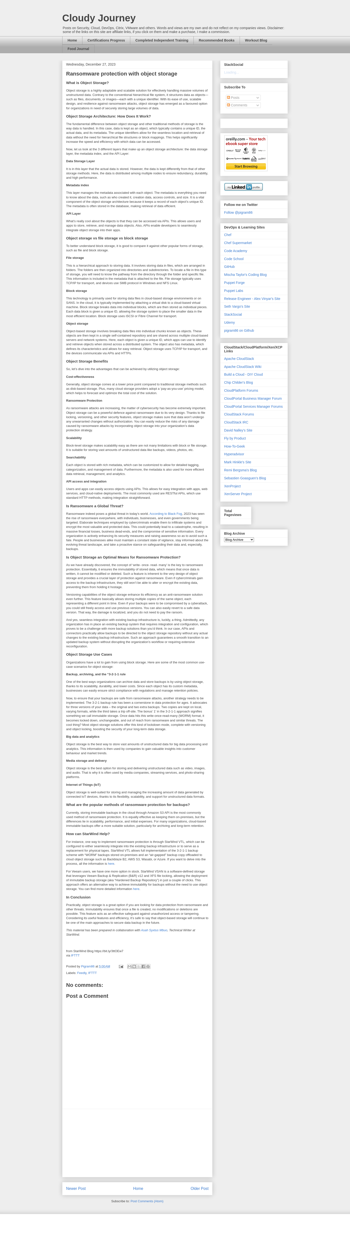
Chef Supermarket (238, 243)
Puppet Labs (233, 291)
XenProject (232, 486)
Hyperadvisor (234, 454)
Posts (233, 98)
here (111, 863)
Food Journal (78, 49)
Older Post (200, 1188)
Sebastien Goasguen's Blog (245, 478)
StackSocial (233, 314)
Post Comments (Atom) (147, 1201)
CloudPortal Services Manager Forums (253, 406)
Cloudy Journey (99, 18)
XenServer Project (238, 494)
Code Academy (235, 251)
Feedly (82, 973)
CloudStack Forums (239, 414)
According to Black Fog (165, 514)
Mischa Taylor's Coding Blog (245, 275)
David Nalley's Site (238, 430)
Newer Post (76, 1188)
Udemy (229, 322)
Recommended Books (217, 40)
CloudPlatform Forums (241, 390)
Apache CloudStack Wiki (242, 367)
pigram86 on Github (239, 330)
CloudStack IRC (236, 422)
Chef (227, 235)
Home (72, 40)
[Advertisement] (137, 1143)
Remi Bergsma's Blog (240, 470)
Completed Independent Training (161, 40)
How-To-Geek (234, 446)
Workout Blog (256, 40)
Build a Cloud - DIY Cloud (243, 374)
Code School (234, 259)
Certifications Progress (106, 40)
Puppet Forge (234, 283)
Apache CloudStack (239, 359)
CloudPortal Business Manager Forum (253, 398)
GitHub (229, 267)
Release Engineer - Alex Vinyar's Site (252, 299)
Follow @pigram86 (238, 212)
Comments (237, 105)
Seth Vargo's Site (237, 306)
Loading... (231, 72)
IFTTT (75, 955)
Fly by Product (235, 438)
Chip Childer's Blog (238, 382)
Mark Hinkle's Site (237, 462)
